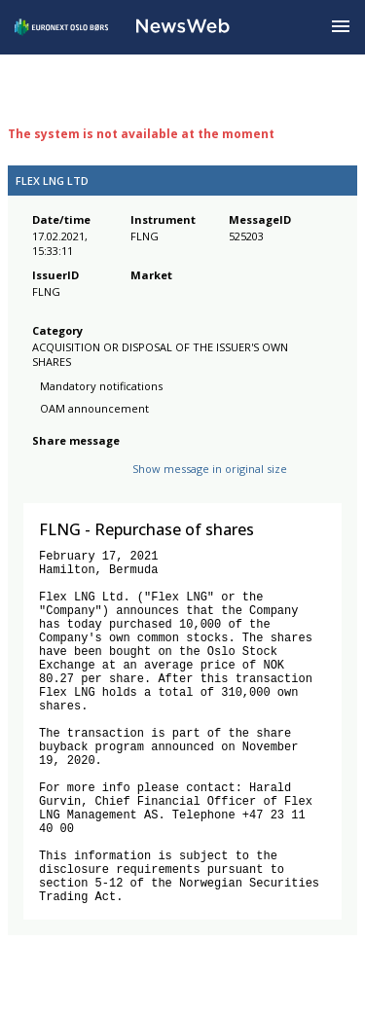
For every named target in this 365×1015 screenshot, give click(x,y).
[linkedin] (110, 484)
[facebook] (43, 484)
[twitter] (73, 484)
